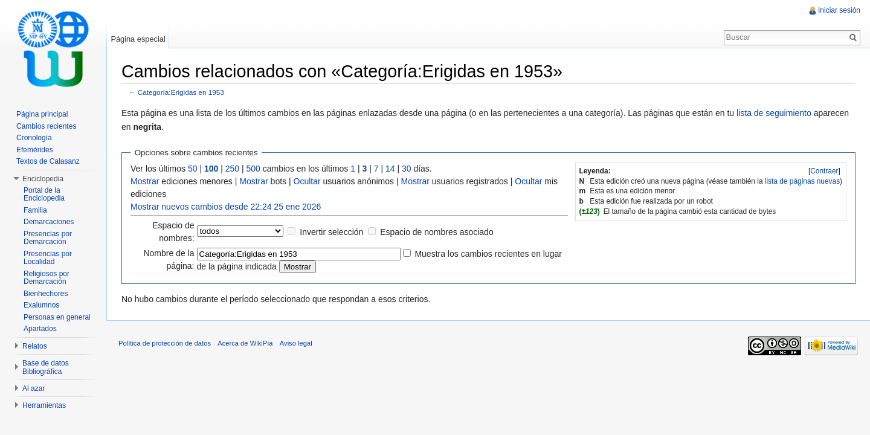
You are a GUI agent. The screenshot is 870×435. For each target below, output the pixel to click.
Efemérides (34, 150)
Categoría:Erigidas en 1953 (181, 92)
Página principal (42, 114)
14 (390, 168)
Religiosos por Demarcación (46, 277)
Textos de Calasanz (48, 161)
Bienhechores (46, 293)
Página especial (138, 39)
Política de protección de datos (164, 343)
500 (253, 168)
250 (232, 168)
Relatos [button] (34, 346)
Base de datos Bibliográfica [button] (45, 367)
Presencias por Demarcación (48, 238)
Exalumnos (41, 305)
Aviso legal (296, 343)
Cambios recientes (46, 126)
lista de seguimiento (773, 113)
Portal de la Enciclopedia (44, 194)
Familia (35, 210)
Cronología (34, 138)
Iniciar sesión (839, 10)
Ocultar (307, 181)
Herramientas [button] (44, 405)
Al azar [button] (33, 388)
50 (193, 168)
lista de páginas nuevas (802, 181)
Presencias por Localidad (48, 258)
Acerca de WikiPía (245, 343)
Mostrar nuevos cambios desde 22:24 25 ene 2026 (225, 206)
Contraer (824, 171)
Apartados (40, 328)
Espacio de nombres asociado (437, 232)
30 (406, 168)
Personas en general (57, 317)
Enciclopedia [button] (42, 179)
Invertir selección (331, 232)
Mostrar (144, 181)
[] (824, 171)
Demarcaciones (49, 222)
